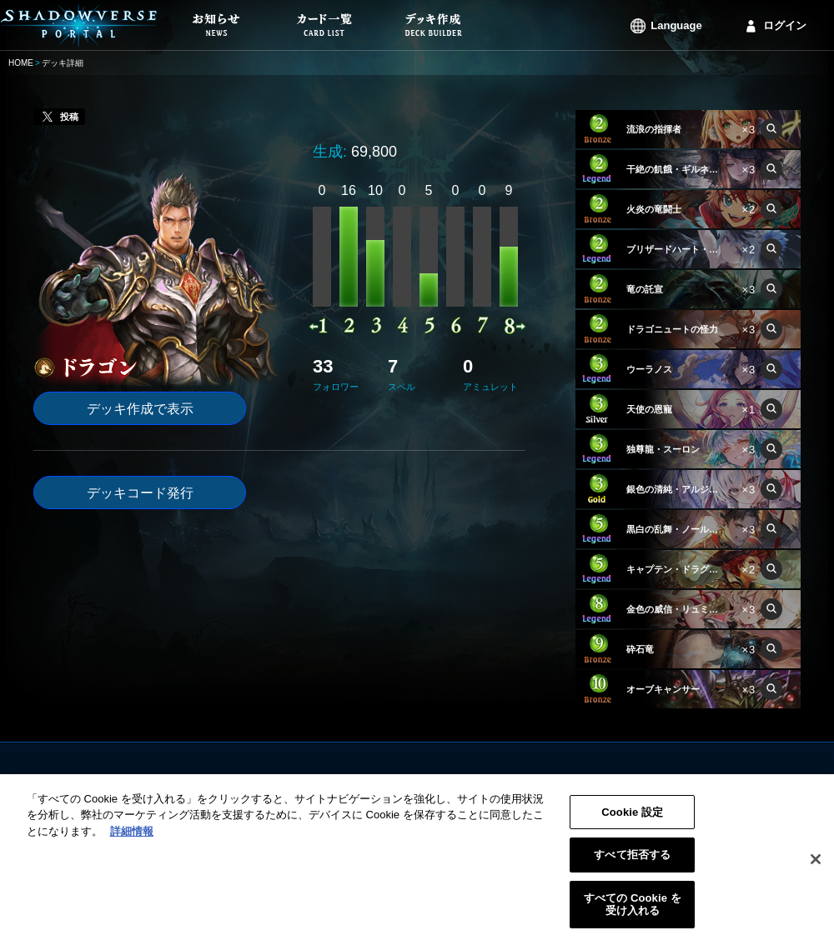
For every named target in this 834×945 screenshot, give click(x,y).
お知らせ (320, 782)
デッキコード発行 (140, 493)
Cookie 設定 (632, 824)
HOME (20, 63)
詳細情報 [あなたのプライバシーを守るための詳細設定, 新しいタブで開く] (131, 844)
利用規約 (522, 782)
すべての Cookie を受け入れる (632, 917)
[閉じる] (815, 872)
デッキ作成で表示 (140, 409)
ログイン (784, 25)
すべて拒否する (632, 868)
